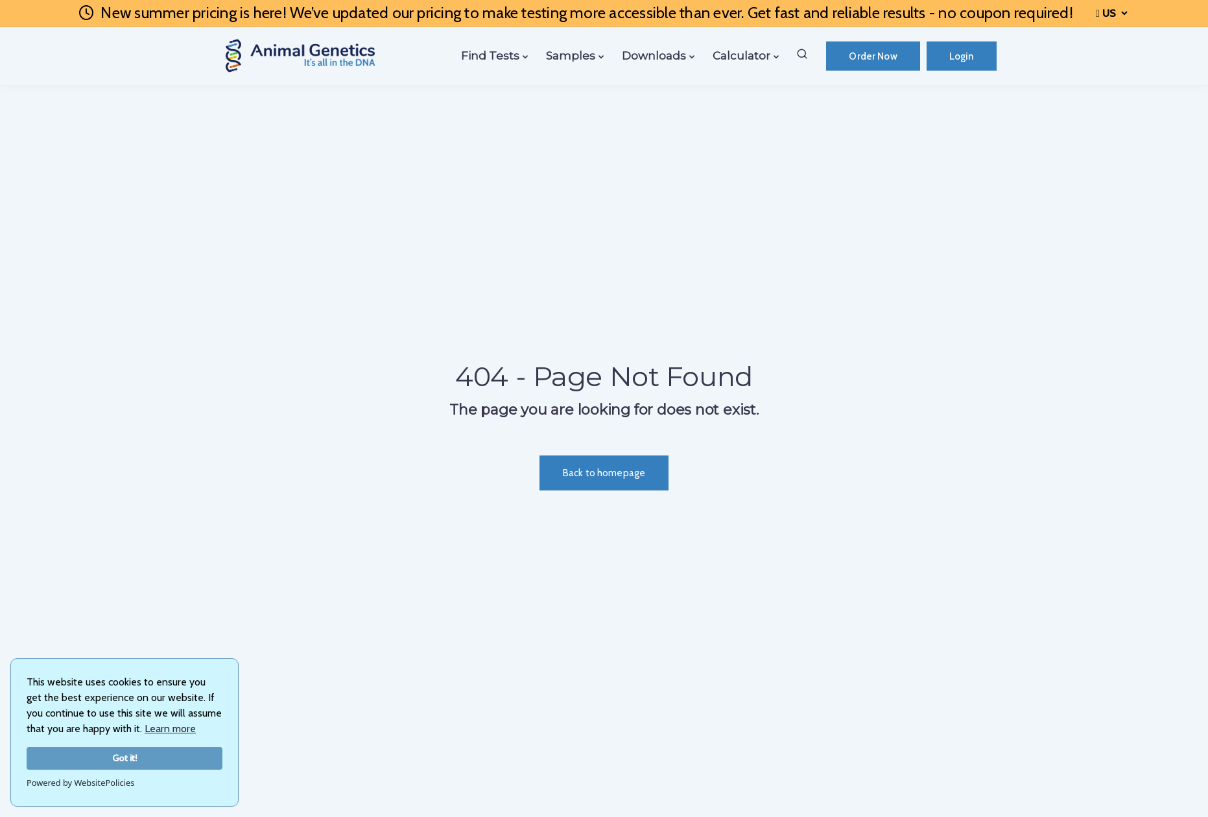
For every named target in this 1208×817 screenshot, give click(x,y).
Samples (570, 55)
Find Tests (490, 55)
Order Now (873, 56)
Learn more (170, 728)
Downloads (654, 55)
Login (961, 56)
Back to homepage (604, 473)
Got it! (124, 758)
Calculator (741, 55)
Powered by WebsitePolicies (80, 782)
